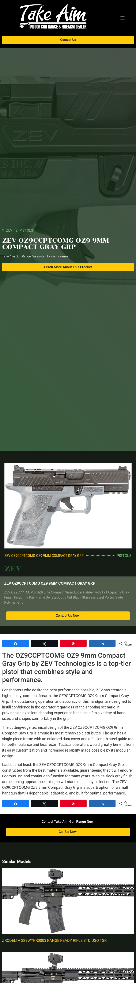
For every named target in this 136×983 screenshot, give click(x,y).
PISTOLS (26, 230)
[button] (122, 17)
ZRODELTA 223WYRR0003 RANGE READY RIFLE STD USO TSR (54, 940)
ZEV (9, 230)
